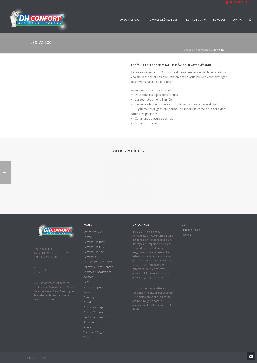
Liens (86, 282)
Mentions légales (93, 287)
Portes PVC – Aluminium (97, 312)
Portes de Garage (93, 307)
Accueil (188, 50)
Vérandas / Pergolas (95, 332)
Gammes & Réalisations (163, 19)
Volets (86, 337)
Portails (87, 302)
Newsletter (89, 292)
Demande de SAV (93, 252)
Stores (87, 327)
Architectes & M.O (195, 19)
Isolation (88, 277)
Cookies (186, 235)
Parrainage (89, 297)
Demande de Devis (94, 242)
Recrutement (90, 322)
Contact (238, 19)
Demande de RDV (93, 247)
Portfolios (203, 50)
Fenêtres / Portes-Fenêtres (99, 267)
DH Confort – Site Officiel (98, 262)
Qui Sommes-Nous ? (130, 19)
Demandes (219, 19)
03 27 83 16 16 (239, 2)
